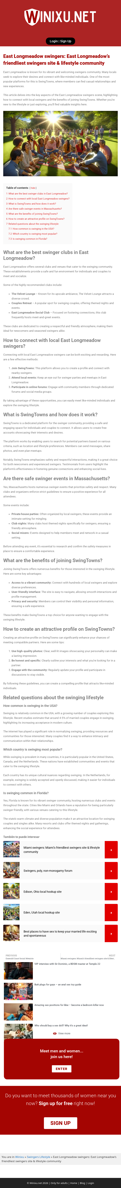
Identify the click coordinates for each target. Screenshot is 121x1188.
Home (73, 1183)
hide (33, 188)
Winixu (19, 1157)
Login (91, 1183)
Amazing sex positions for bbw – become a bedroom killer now (69, 1005)
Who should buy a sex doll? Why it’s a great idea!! (61, 1025)
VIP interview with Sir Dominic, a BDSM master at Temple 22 (67, 963)
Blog (82, 1183)
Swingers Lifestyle (38, 1157)
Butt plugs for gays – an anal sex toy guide (57, 984)
